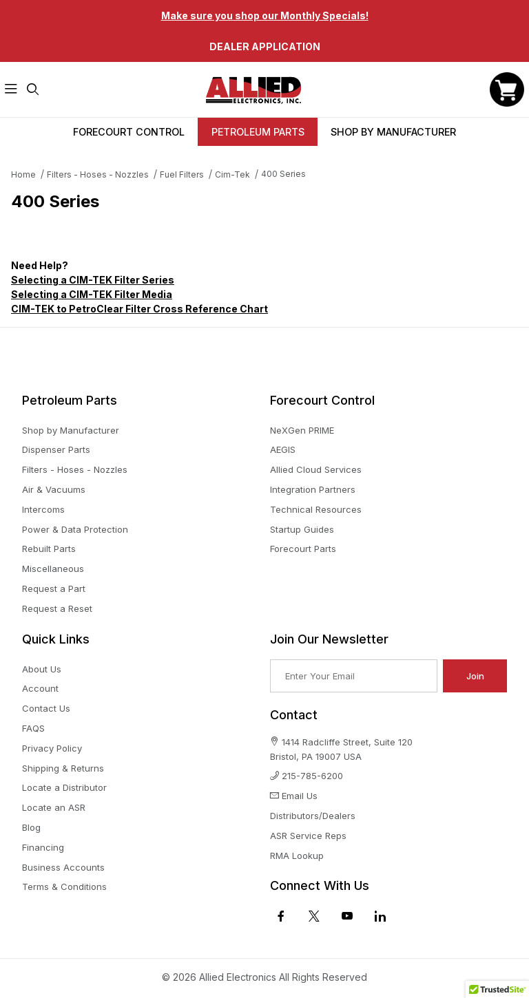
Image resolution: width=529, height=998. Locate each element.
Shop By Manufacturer (393, 132)
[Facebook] (281, 916)
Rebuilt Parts (49, 548)
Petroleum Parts (257, 132)
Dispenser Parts (56, 449)
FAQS (33, 728)
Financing (43, 847)
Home (23, 174)
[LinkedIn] (380, 916)
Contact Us (46, 708)
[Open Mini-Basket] (507, 89)
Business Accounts (63, 867)
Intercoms (43, 509)
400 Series (283, 174)
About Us (41, 669)
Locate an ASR (53, 807)
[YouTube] (347, 916)
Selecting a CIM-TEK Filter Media (91, 294)
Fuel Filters (182, 174)
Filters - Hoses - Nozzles (98, 174)
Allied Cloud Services (316, 469)
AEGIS (282, 449)
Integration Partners (312, 489)
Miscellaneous (53, 568)
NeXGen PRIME (302, 430)
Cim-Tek (232, 174)
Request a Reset (57, 608)
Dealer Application (264, 46)
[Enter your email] (353, 675)
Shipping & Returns (63, 768)
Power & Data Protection (75, 529)
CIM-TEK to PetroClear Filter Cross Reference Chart (139, 309)
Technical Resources (316, 509)
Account (40, 688)
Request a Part (53, 588)
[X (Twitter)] (314, 916)
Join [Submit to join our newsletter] (475, 675)
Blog (31, 827)
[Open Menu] (11, 90)
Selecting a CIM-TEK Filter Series (92, 280)
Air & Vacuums (53, 489)
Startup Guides (302, 529)
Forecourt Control (129, 132)
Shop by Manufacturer (70, 430)
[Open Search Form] (33, 90)
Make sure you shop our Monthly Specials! (265, 15)
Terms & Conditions (64, 886)
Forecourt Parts (303, 548)
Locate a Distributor (64, 787)
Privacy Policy (52, 748)
